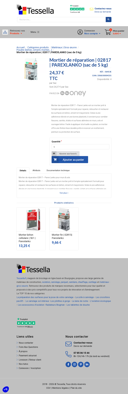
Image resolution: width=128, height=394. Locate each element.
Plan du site (76, 388)
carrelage (55, 282)
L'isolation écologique (100, 301)
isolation (45, 282)
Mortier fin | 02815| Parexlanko (62, 236)
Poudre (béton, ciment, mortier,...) (34, 50)
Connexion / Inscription (30, 368)
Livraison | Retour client (30, 359)
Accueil (21, 47)
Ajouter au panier (68, 159)
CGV (48, 388)
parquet (64, 282)
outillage (93, 282)
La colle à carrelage (84, 297)
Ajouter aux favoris (64, 153)
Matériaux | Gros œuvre (64, 47)
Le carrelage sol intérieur (37, 301)
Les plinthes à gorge (60, 301)
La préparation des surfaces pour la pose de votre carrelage (45, 297)
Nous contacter (26, 343)
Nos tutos (23, 364)
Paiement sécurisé (28, 355)
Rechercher (108, 19)
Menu (35, 32)
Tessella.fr (21, 278)
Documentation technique (58, 170)
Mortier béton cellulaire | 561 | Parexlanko (27, 238)
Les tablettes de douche (78, 305)
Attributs (36, 170)
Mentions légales (60, 388)
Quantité (56, 141)
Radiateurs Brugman (55, 305)
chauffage (83, 282)
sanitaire (73, 282)
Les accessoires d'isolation (31, 305)
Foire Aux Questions (28, 347)
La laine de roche (80, 301)
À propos (23, 351)
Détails (23, 170)
